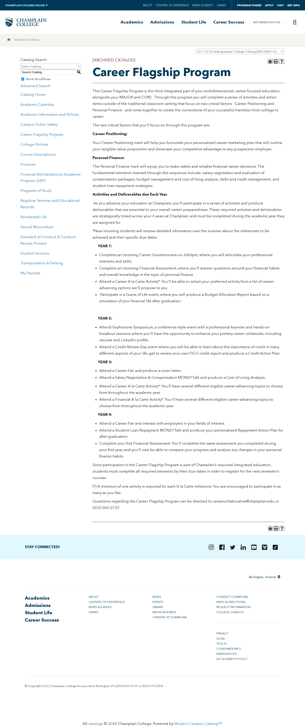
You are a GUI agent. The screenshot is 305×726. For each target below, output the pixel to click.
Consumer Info (228, 649)
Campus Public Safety (39, 124)
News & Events (202, 5)
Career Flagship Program (41, 134)
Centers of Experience (172, 5)
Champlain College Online (26, 5)
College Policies (34, 144)
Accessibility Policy (231, 659)
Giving (221, 5)
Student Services (34, 253)
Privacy (222, 634)
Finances (28, 164)
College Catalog (230, 612)
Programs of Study (36, 190)
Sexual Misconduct (36, 227)
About (147, 5)
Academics (132, 22)
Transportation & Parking (41, 263)
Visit (280, 5)
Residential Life (33, 217)
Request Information (233, 607)
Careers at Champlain (169, 617)
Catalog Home (33, 95)
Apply (269, 5)
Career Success (228, 22)
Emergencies (226, 654)
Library (157, 607)
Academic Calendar (37, 104)
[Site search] (293, 22)
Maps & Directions (231, 602)
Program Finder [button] (249, 5)
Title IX (221, 644)
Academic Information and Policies (49, 114)
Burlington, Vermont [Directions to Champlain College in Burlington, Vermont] (264, 577)
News (156, 597)
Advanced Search (35, 86)
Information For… (268, 22)
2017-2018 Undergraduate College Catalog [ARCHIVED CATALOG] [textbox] (240, 51)
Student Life (193, 22)
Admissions (162, 22)
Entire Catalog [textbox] (31, 66)
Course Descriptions (38, 154)
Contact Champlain (232, 597)
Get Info (293, 5)
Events (157, 602)
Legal (220, 639)
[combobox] (240, 51)
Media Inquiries (164, 612)
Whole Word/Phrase (38, 79)
